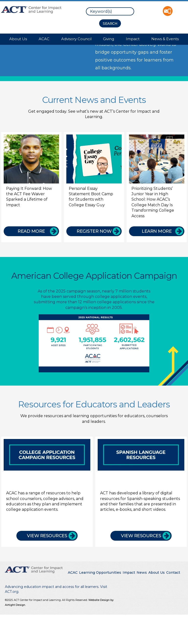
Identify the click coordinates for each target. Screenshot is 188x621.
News (142, 572)
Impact (133, 39)
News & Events (165, 39)
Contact (173, 572)
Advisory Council (76, 39)
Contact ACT (168, 11)
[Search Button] (110, 23)
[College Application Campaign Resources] (47, 490)
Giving (108, 39)
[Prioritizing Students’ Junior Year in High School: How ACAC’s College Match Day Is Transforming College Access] (157, 187)
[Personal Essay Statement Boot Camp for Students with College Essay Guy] (94, 187)
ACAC (44, 39)
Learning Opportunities (100, 572)
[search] (110, 11)
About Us (18, 39)
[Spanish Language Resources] (141, 490)
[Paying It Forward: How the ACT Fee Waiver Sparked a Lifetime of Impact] (31, 187)
